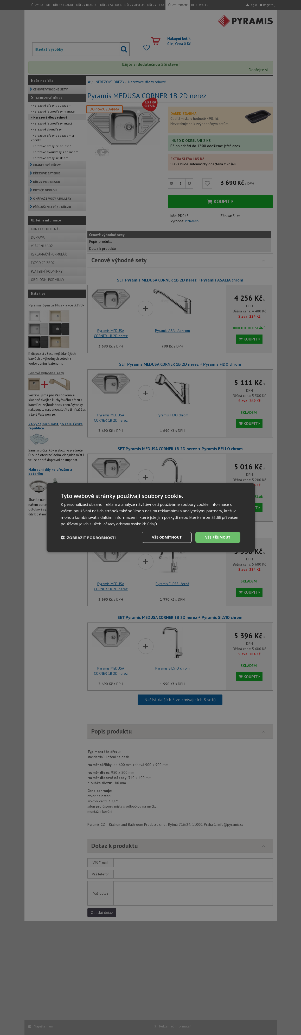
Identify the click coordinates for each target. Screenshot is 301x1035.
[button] (88, 537)
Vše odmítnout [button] (164, 537)
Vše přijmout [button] (216, 537)
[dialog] (151, 517)
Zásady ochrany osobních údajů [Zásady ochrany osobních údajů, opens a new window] (132, 523)
